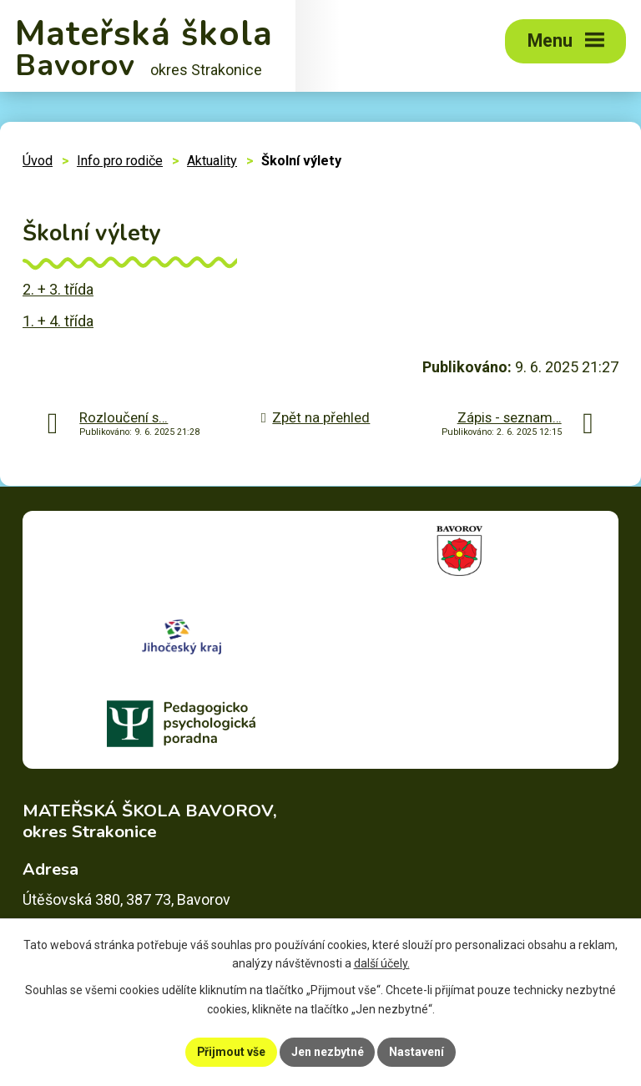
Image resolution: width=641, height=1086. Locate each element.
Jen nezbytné (327, 1051)
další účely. (382, 964)
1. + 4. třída (58, 321)
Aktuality (212, 161)
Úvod (38, 161)
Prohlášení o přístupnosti (246, 1040)
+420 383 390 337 (115, 872)
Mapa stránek (127, 1040)
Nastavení (417, 1051)
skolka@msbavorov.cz (149, 897)
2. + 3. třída (58, 289)
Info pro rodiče (120, 161)
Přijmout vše (230, 1051)
